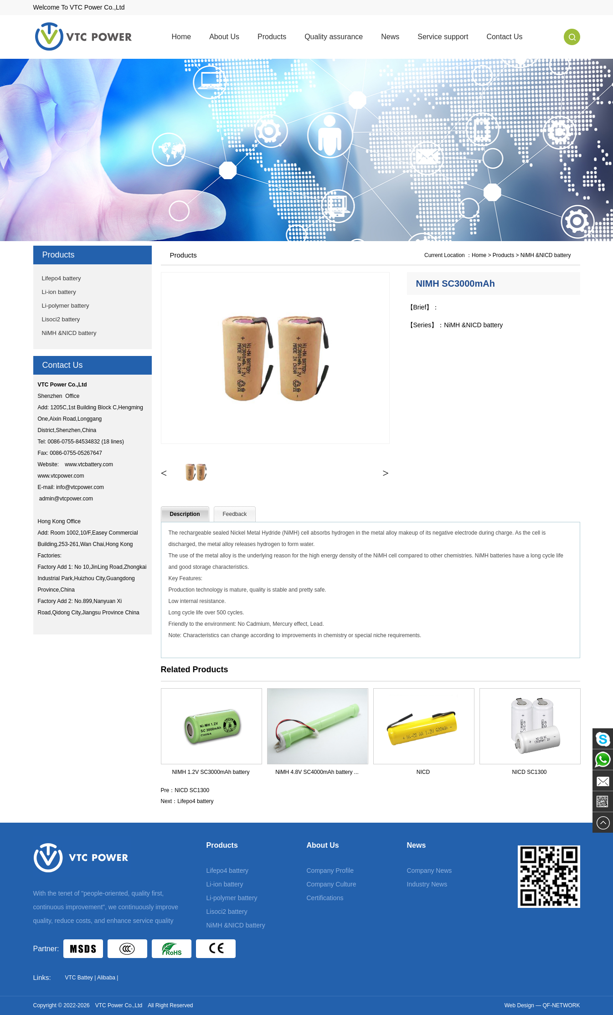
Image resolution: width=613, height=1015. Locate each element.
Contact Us (504, 37)
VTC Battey (79, 977)
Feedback (235, 514)
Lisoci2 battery (61, 319)
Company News (429, 870)
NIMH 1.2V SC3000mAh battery (210, 772)
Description (185, 514)
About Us (224, 37)
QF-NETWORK (561, 1005)
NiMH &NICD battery (69, 333)
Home (181, 37)
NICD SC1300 (529, 772)
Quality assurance (333, 37)
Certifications (325, 898)
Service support (442, 37)
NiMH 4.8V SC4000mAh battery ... (317, 772)
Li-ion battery (59, 292)
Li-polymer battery (65, 305)
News (390, 37)
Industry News (427, 884)
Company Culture (331, 884)
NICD (423, 772)
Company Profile (330, 870)
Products (272, 37)
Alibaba (106, 977)
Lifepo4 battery (61, 278)
